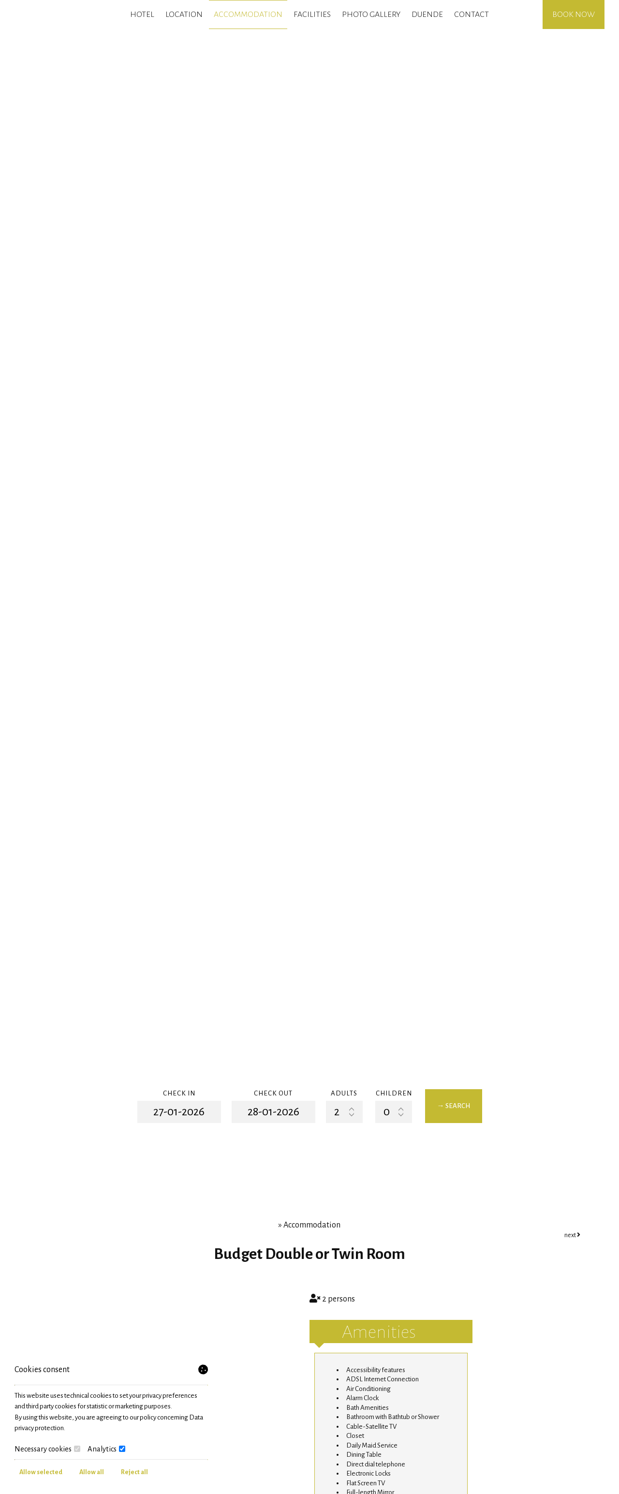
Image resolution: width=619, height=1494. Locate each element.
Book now (573, 14)
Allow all (91, 1472)
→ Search (453, 1105)
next (572, 1235)
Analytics (106, 1449)
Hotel (142, 14)
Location (184, 14)
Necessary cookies (47, 1449)
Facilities (312, 14)
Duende (427, 14)
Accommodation (248, 14)
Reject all (134, 1472)
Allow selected (40, 1472)
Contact (471, 14)
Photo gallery (371, 14)
